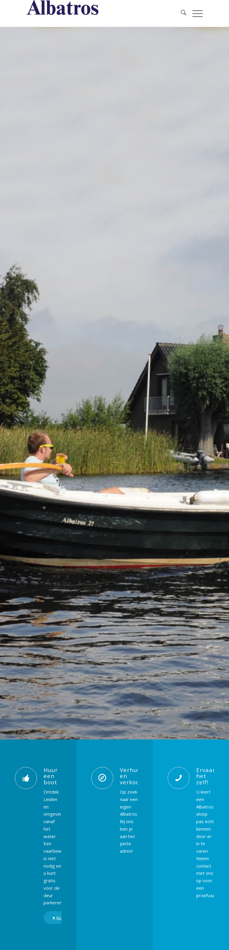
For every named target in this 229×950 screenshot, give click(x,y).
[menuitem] (180, 13)
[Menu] (194, 13)
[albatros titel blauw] (63, 13)
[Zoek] (180, 13)
